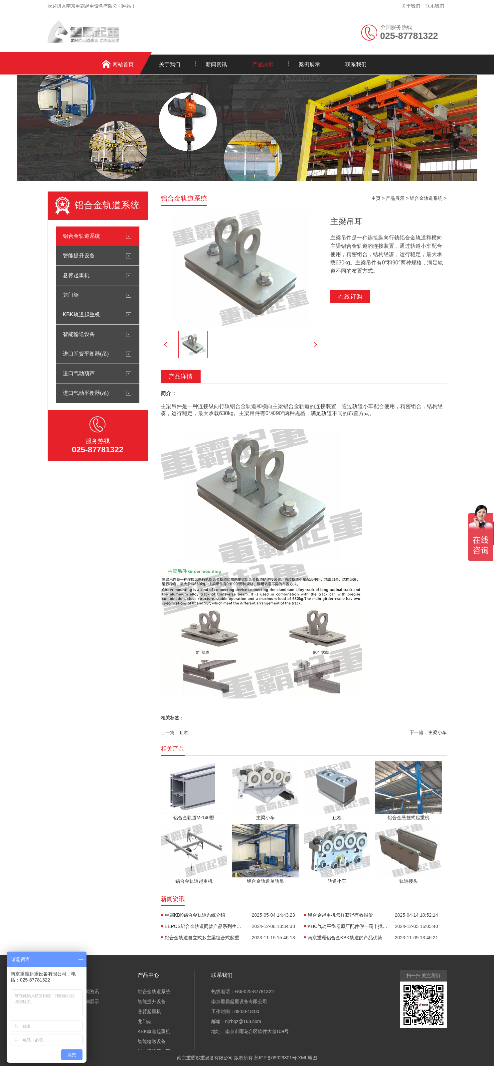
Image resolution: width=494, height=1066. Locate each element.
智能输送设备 (79, 334)
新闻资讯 (216, 64)
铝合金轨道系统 (81, 236)
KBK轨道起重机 (81, 314)
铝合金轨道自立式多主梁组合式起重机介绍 (205, 937)
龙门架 (71, 295)
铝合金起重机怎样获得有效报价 (340, 915)
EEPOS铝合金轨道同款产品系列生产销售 (205, 926)
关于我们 (411, 6)
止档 (184, 732)
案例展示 (309, 64)
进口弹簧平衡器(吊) (86, 354)
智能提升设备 (79, 255)
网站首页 (123, 64)
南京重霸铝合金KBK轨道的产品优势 (345, 937)
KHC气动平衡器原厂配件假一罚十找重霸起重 (348, 926)
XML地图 (307, 1057)
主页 (376, 198)
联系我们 (434, 6)
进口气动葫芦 (79, 373)
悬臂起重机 (76, 275)
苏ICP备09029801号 (275, 1057)
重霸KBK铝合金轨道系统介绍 (195, 915)
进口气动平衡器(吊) (86, 393)
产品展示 (262, 64)
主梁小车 (437, 732)
